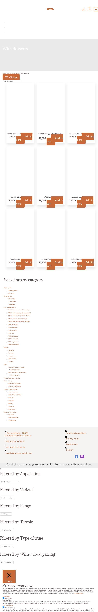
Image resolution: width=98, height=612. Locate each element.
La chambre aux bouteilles (16, 365)
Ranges (6, 345)
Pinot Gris (11, 395)
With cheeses (12, 325)
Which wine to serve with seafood (18, 313)
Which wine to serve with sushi (17, 316)
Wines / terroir (8, 379)
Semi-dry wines (13, 415)
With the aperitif (13, 337)
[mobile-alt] (19, 442)
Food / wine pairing (10, 305)
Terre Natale (12, 356)
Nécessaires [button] (6, 591)
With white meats (13, 342)
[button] (49, 9)
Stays (5, 362)
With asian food (13, 322)
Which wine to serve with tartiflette (19, 319)
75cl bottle (11, 302)
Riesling (10, 401)
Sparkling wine (12, 288)
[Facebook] (77, 451)
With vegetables (13, 339)
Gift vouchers (15, 367)
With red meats (13, 334)
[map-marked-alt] (19, 431)
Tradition (11, 359)
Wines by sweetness (10, 410)
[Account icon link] (84, 8)
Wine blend (11, 407)
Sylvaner (11, 404)
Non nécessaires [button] (8, 600)
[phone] (19, 437)
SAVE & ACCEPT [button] (7, 608)
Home (4, 71)
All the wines (7, 286)
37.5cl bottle (12, 299)
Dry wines (11, 412)
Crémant (11, 348)
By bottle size (8, 294)
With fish (11, 331)
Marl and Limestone (14, 381)
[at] (19, 447)
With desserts (12, 328)
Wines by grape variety (11, 387)
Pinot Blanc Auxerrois (14, 392)
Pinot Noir (11, 398)
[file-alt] (79, 430)
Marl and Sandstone (14, 384)
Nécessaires (8, 593)
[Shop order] (12, 79)
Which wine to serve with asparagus (19, 308)
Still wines (11, 291)
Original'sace (12, 354)
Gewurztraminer (13, 390)
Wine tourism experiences (12, 376)
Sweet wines (12, 418)
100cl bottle (11, 296)
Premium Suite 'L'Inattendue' (17, 370)
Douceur (11, 351)
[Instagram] (82, 451)
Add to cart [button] (24, 136)
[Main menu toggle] (96, 9)
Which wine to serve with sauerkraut (19, 311)
